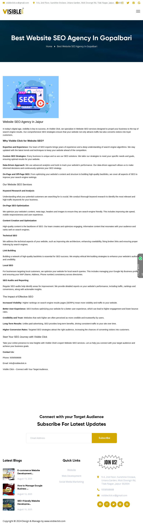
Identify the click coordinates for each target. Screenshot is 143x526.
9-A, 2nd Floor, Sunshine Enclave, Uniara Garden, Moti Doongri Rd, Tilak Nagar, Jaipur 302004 (118, 480)
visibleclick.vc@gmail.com (17, 2)
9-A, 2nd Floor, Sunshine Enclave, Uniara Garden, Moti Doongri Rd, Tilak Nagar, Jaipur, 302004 (79, 2)
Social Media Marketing (71, 481)
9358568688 (105, 489)
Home (49, 46)
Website (71, 470)
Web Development (71, 475)
